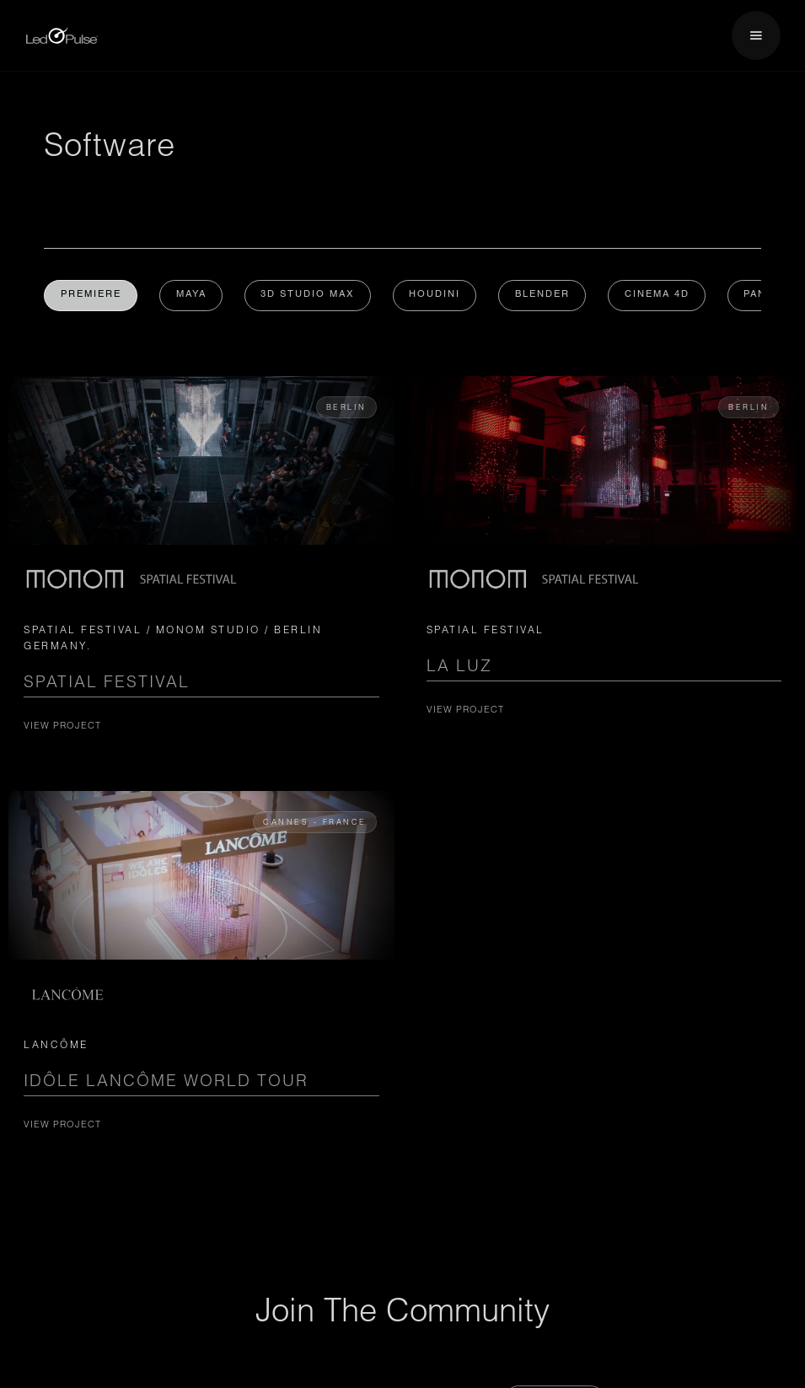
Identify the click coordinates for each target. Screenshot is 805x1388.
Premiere (91, 295)
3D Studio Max (310, 295)
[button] (756, 35)
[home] (61, 35)
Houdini (438, 295)
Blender (546, 295)
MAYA (192, 295)
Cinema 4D (662, 295)
